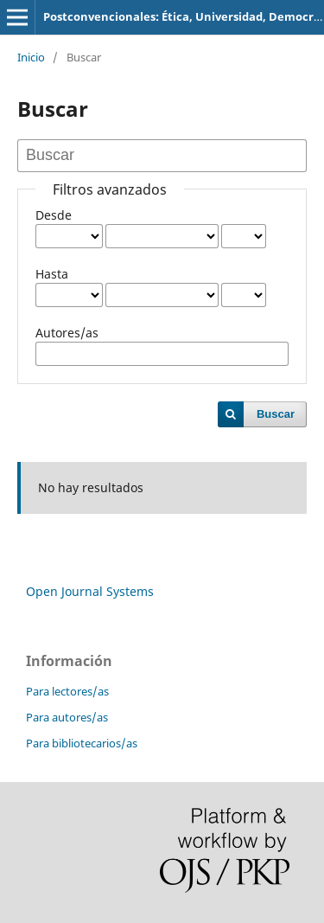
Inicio (31, 57)
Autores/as (66, 332)
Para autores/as (67, 717)
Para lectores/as (67, 691)
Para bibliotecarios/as (81, 743)
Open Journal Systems (90, 591)
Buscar (276, 413)
